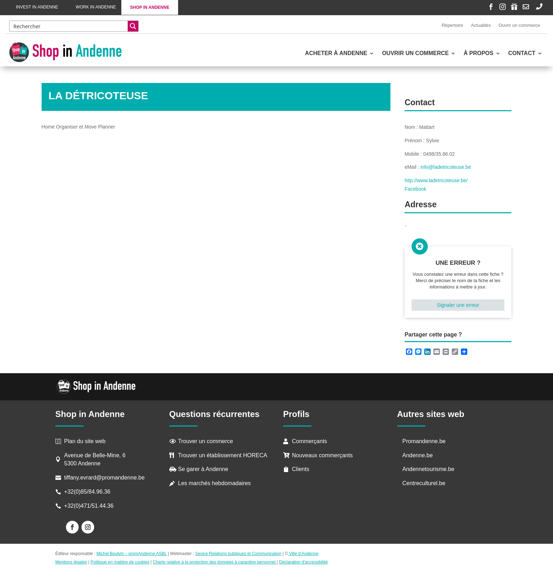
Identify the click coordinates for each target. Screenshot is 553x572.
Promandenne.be (424, 441)
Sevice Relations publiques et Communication (238, 553)
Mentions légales (71, 562)
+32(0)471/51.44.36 (89, 506)
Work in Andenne (96, 7)
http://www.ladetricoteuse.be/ (436, 180)
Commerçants (309, 441)
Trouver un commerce (205, 441)
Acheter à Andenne (336, 53)
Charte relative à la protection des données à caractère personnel (215, 562)
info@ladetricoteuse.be (445, 167)
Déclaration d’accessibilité (303, 562)
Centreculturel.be (423, 483)
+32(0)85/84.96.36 (87, 492)
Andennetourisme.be (428, 469)
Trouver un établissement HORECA (222, 455)
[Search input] (69, 26)
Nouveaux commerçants (322, 455)
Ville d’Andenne (303, 553)
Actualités (481, 25)
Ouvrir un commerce (519, 25)
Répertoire (452, 25)
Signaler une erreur (458, 305)
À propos (478, 53)
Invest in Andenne (37, 7)
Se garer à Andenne (203, 469)
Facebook (415, 189)
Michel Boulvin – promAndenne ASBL (132, 553)
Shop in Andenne (149, 7)
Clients (300, 469)
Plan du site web (84, 441)
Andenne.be (417, 455)
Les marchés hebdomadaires (214, 483)
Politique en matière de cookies (120, 562)
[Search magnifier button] (133, 26)
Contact (521, 53)
